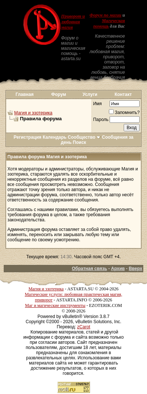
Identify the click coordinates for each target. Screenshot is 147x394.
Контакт (122, 94)
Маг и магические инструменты (55, 305)
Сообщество (84, 137)
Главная (25, 94)
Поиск (79, 142)
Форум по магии (105, 15)
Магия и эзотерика (33, 112)
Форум (58, 94)
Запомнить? (124, 112)
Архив (118, 268)
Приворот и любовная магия (73, 22)
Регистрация (27, 137)
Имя (97, 103)
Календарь (55, 137)
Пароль (100, 119)
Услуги (90, 94)
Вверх (135, 268)
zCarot (83, 326)
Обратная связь (89, 268)
